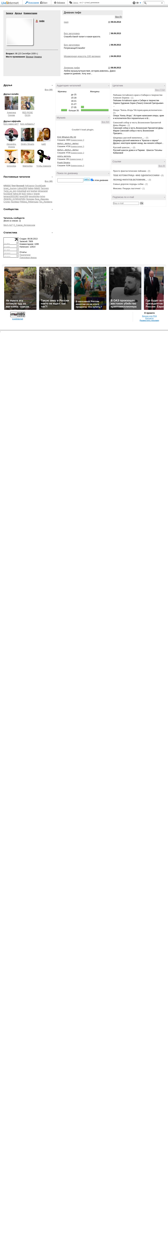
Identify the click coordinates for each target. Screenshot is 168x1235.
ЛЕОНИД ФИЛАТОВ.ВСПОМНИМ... (130, 180)
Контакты (149, 318)
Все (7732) (160, 90)
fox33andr (8, 194)
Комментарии (30, 13)
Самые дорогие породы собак (128, 184)
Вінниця (29, 57)
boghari (34, 191)
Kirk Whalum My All (66, 137)
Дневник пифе (72, 67)
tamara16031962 (11, 196)
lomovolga (11, 166)
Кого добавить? (27, 124)
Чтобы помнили (43, 166)
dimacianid (43, 191)
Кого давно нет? (11, 124)
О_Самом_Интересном (24, 225)
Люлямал (15, 202)
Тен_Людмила (45, 202)
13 (109, 68)
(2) (129, 125)
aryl (28, 191)
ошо (66, 22)
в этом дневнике (100, 180)
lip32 (24, 194)
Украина (38, 57)
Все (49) (49, 90)
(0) (114, 113)
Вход (45, 2)
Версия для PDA (149, 316)
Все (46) (49, 181)
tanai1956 (23, 196)
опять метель (64, 156)
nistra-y (30, 194)
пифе (37, 21)
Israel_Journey (10, 188)
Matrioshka (28, 166)
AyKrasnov (30, 185)
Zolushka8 (21, 191)
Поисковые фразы (28, 257)
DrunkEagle (40, 185)
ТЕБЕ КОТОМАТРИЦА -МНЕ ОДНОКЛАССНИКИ (136, 175)
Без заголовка (72, 33)
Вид (138, 3)
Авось (75, 2)
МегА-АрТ (8, 225)
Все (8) (162, 166)
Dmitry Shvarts (27, 144)
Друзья (18, 13)
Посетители (24, 255)
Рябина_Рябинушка (29, 202)
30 (109, 22)
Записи (9, 13)
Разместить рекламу (149, 320)
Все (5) (118, 17)
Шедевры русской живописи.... (128, 138)
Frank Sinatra (63, 162)
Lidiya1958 (22, 188)
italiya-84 (17, 194)
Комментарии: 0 (77, 140)
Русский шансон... (122, 147)
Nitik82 (37, 188)
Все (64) (105, 122)
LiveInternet (11, 3)
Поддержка (134, 3)
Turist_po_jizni (10, 191)
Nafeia (30, 188)
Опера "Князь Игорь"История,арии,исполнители (137, 110)
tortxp (42, 196)
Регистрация (33, 2)
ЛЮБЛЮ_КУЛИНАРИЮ (15, 199)
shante (37, 194)
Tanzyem (45, 188)
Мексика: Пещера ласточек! (126, 188)
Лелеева (30, 199)
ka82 (43, 144)
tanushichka (34, 196)
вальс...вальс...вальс (68, 143)
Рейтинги (61, 2)
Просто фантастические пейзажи (129, 171)
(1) (132, 98)
